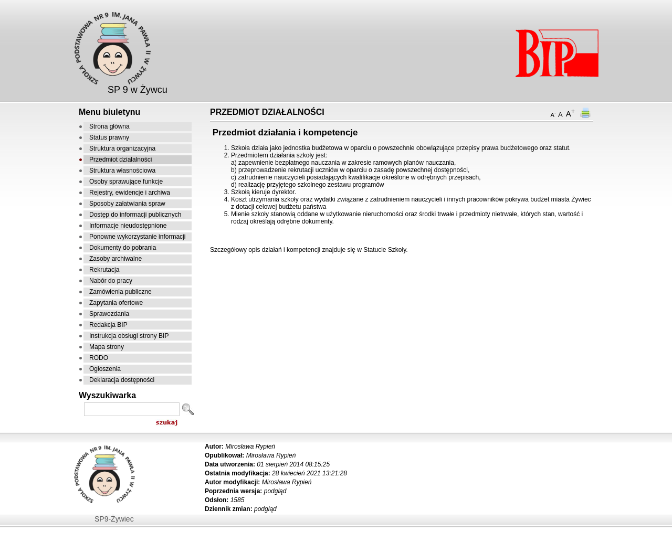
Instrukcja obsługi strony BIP (129, 335)
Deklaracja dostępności (121, 380)
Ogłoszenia (105, 369)
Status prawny (109, 137)
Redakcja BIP (108, 324)
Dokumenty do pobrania (122, 247)
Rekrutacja (104, 269)
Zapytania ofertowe (116, 302)
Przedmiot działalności (120, 159)
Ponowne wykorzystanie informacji (137, 236)
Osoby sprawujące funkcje (126, 181)
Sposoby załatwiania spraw (127, 203)
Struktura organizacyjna (122, 148)
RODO (98, 358)
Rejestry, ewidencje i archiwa (129, 192)
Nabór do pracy (110, 280)
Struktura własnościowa (122, 170)
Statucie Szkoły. (385, 249)
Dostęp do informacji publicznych (135, 214)
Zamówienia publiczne (120, 291)
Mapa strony (106, 346)
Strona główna (109, 126)
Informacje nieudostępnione (127, 225)
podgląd (275, 491)
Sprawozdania (109, 313)
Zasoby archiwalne (115, 258)
